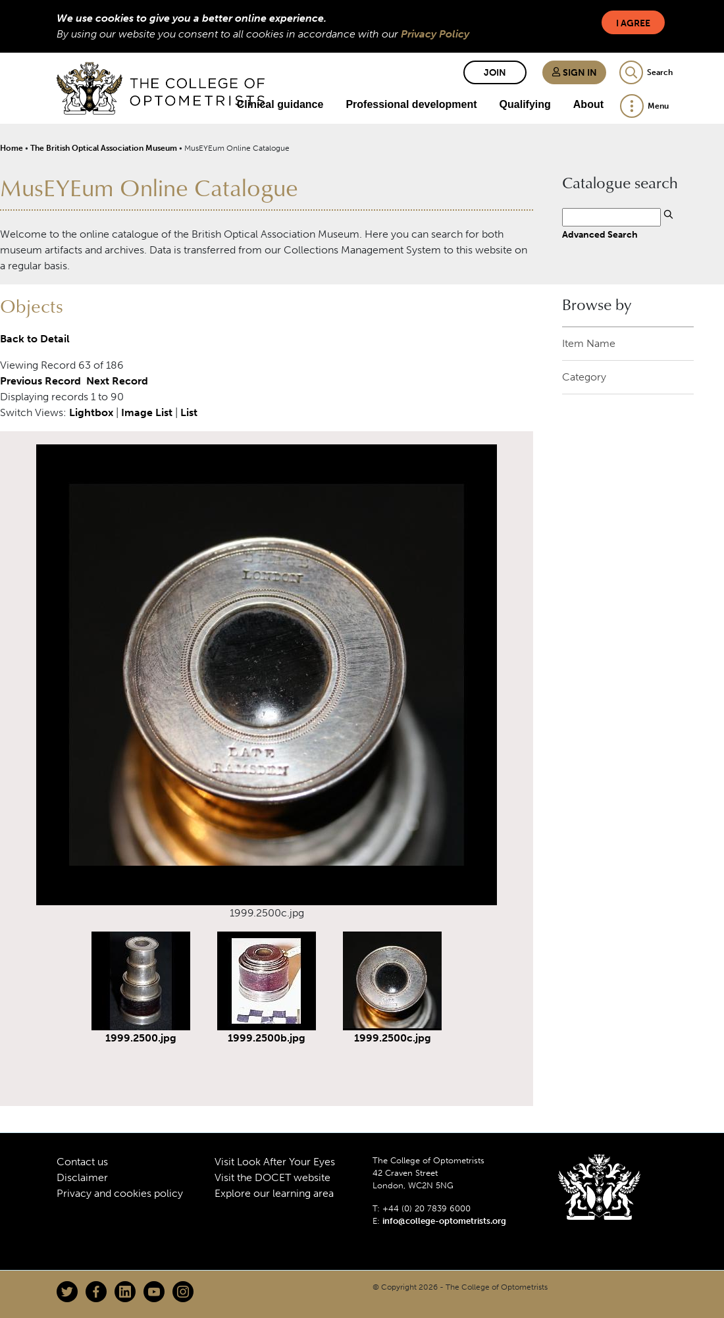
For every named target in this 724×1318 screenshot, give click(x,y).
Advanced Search (600, 234)
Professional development (411, 104)
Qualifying (525, 104)
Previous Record (40, 381)
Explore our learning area (274, 1193)
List (188, 412)
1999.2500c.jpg (392, 1038)
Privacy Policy (435, 34)
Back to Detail (35, 338)
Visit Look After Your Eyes (275, 1161)
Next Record (117, 381)
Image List (146, 412)
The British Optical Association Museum (103, 148)
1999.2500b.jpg (266, 1038)
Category (584, 377)
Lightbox (91, 412)
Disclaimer (82, 1177)
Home (11, 148)
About (588, 104)
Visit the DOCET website (272, 1177)
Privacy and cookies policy (120, 1193)
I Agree (633, 23)
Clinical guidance (280, 104)
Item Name (588, 343)
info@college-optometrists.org (444, 1221)
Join (495, 72)
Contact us (82, 1161)
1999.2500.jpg (140, 1038)
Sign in (574, 72)
